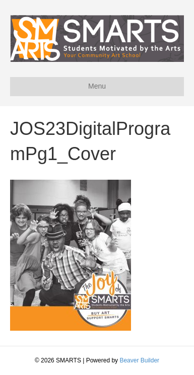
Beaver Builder (139, 360)
